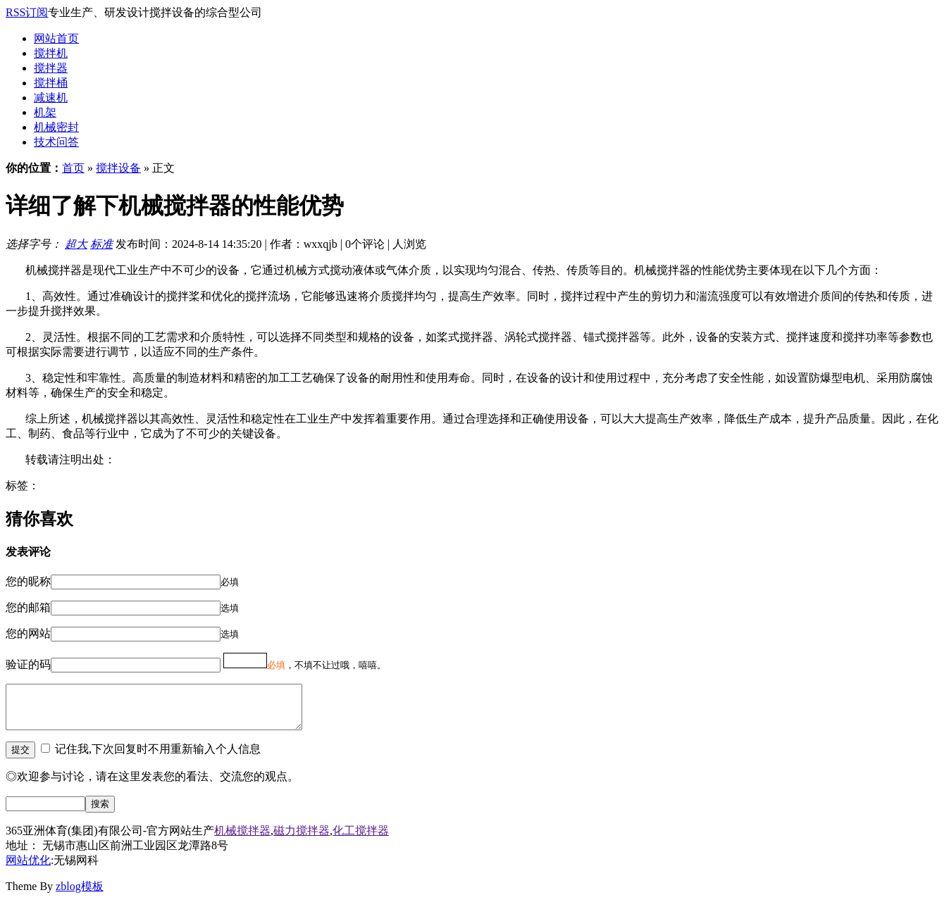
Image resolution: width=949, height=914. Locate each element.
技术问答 (56, 142)
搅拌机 (51, 53)
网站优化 (28, 869)
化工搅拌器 (361, 839)
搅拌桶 (51, 83)
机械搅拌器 (242, 839)
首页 (73, 168)
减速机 (51, 98)
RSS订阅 (27, 12)
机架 (45, 112)
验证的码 (28, 664)
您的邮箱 (28, 607)
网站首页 (56, 38)
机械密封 (56, 127)
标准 (101, 244)
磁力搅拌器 (301, 839)
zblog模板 (80, 895)
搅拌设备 (118, 168)
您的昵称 (28, 581)
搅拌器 (51, 68)
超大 (76, 244)
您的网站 (28, 633)
